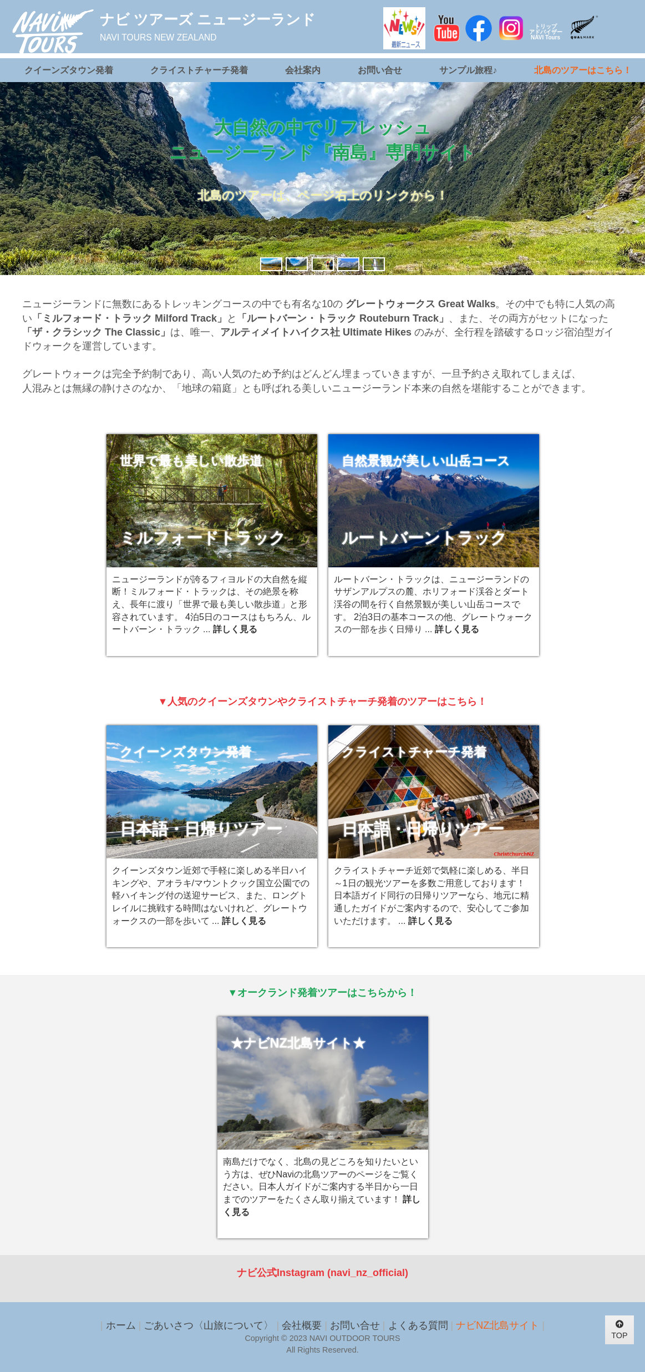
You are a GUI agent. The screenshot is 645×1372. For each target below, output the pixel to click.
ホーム (121, 1325)
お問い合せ (380, 70)
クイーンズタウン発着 (68, 70)
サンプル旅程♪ (468, 70)
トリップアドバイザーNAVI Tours (545, 31)
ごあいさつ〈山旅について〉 (208, 1325)
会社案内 (303, 70)
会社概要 (302, 1325)
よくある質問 (418, 1325)
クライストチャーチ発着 (199, 70)
